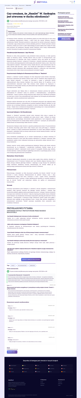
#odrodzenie (32, 265)
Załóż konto (60, 383)
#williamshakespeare (22, 265)
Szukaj (73, 2)
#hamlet (13, 265)
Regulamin (42, 385)
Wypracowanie (17, 26)
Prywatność (43, 383)
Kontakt (42, 381)
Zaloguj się (72, 1)
